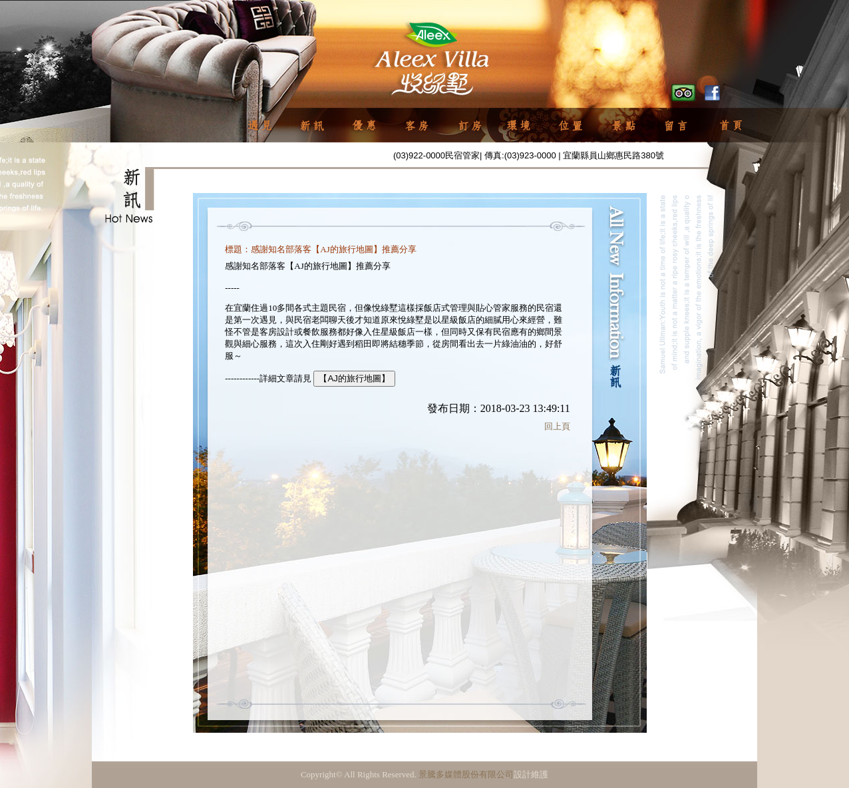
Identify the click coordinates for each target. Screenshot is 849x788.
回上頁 (557, 426)
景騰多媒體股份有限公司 (466, 774)
